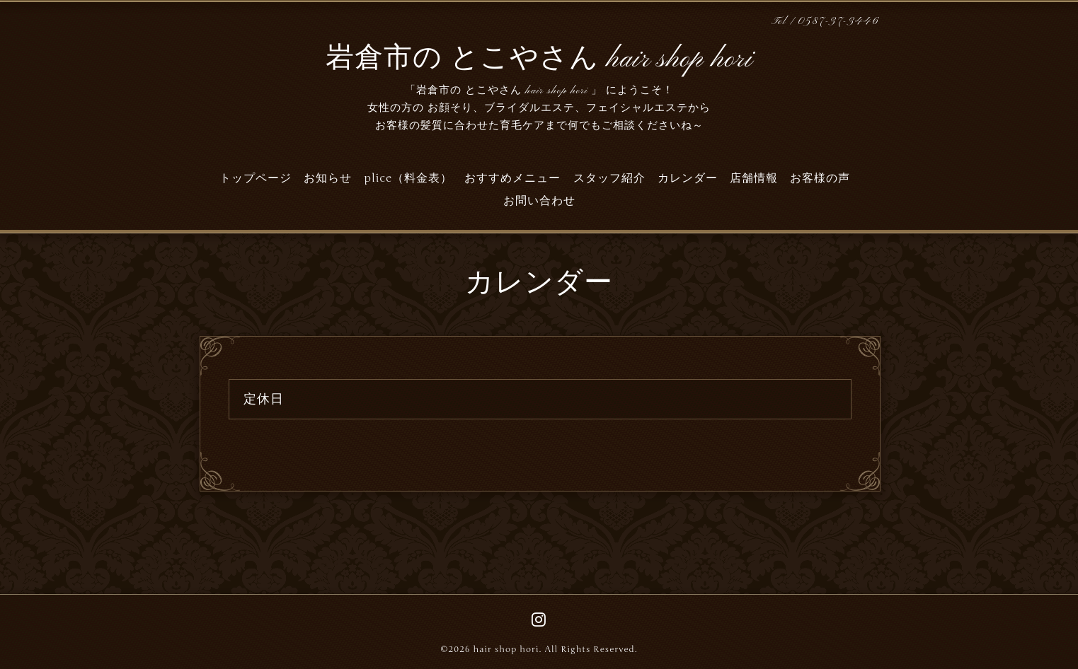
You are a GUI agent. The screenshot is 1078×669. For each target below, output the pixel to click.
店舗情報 (754, 178)
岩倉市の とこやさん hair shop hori (539, 59)
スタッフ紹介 (609, 178)
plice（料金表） (408, 178)
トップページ (255, 178)
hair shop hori (506, 649)
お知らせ (328, 178)
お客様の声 (820, 178)
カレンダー (688, 178)
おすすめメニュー (512, 178)
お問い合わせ (539, 201)
